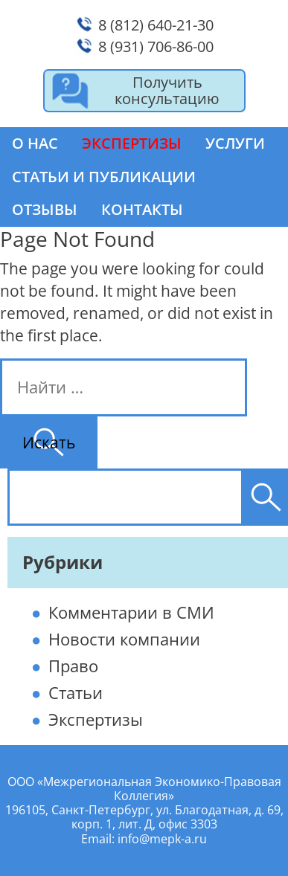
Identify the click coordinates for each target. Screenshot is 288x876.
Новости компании (124, 639)
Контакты (142, 209)
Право (73, 665)
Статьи (75, 692)
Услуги (235, 143)
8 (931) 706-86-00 (156, 46)
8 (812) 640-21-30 (156, 25)
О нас (35, 143)
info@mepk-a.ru (162, 839)
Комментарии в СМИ (131, 612)
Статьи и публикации (104, 177)
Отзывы (44, 209)
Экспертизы (95, 719)
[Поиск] (265, 497)
